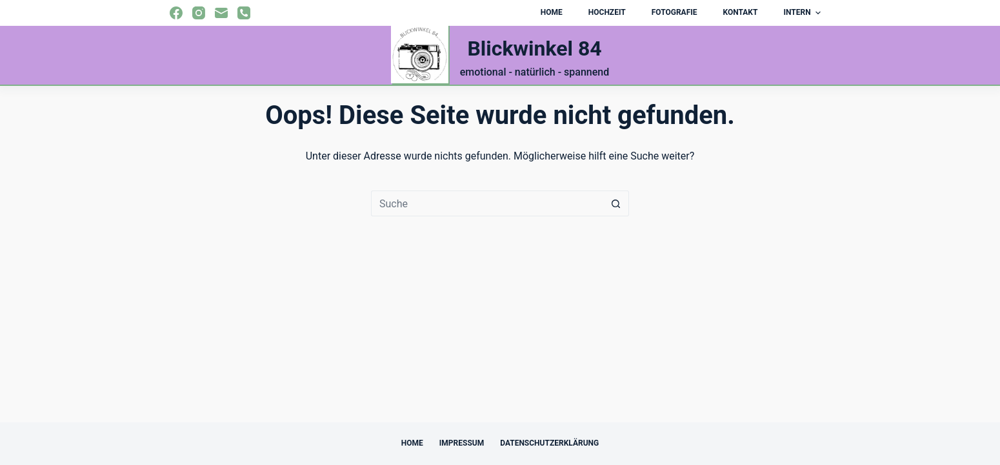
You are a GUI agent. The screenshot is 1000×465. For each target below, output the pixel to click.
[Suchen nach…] (487, 203)
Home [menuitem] (552, 12)
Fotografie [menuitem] (674, 12)
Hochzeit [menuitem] (607, 12)
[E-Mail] (221, 12)
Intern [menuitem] (803, 13)
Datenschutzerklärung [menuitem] (549, 443)
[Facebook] (176, 12)
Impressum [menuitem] (461, 443)
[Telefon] (243, 12)
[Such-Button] (616, 203)
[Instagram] (198, 12)
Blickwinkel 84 (534, 48)
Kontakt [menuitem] (740, 12)
